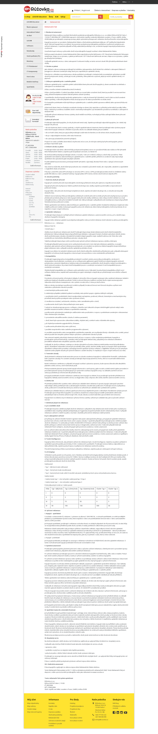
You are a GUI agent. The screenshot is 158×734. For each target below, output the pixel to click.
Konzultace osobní (76, 721)
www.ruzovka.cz (98, 672)
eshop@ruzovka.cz (51, 200)
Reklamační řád (54, 718)
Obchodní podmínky (55, 715)
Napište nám (53, 706)
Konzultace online (76, 718)
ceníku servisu (56, 366)
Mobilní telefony (32, 82)
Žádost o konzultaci (102, 10)
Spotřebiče (30, 87)
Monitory (30, 61)
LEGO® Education (39, 17)
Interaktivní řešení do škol (33, 33)
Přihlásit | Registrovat (82, 10)
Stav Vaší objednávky (36, 111)
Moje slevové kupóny (34, 712)
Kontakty (131, 10)
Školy (51, 17)
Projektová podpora (77, 706)
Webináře (73, 715)
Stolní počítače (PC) (33, 56)
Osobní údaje (31, 709)
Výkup (63, 17)
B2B (56, 17)
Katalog (72, 703)
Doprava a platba (119, 10)
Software (30, 46)
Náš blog (115, 703)
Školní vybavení (32, 27)
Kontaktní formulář (35, 120)
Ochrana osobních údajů (57, 721)
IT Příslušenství (32, 66)
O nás (51, 709)
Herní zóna (30, 77)
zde (80, 200)
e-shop (27, 17)
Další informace (35, 166)
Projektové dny (75, 709)
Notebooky (30, 51)
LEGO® (29, 41)
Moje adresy (31, 706)
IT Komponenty (32, 71)
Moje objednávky (33, 703)
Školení (72, 712)
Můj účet (31, 699)
